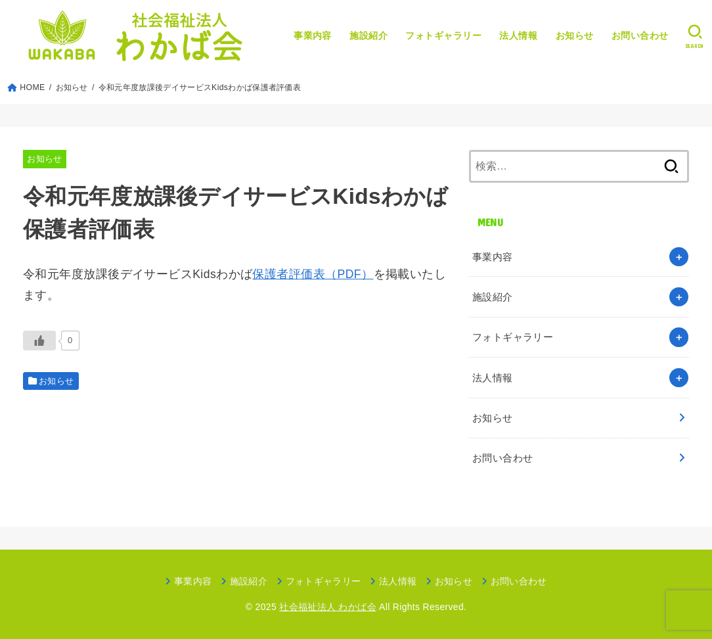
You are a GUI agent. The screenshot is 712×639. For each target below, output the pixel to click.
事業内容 (313, 36)
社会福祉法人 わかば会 (327, 607)
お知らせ (575, 36)
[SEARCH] (694, 36)
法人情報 (518, 36)
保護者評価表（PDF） (312, 274)
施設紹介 (368, 36)
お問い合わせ (640, 36)
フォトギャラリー (443, 36)
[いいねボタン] (39, 340)
